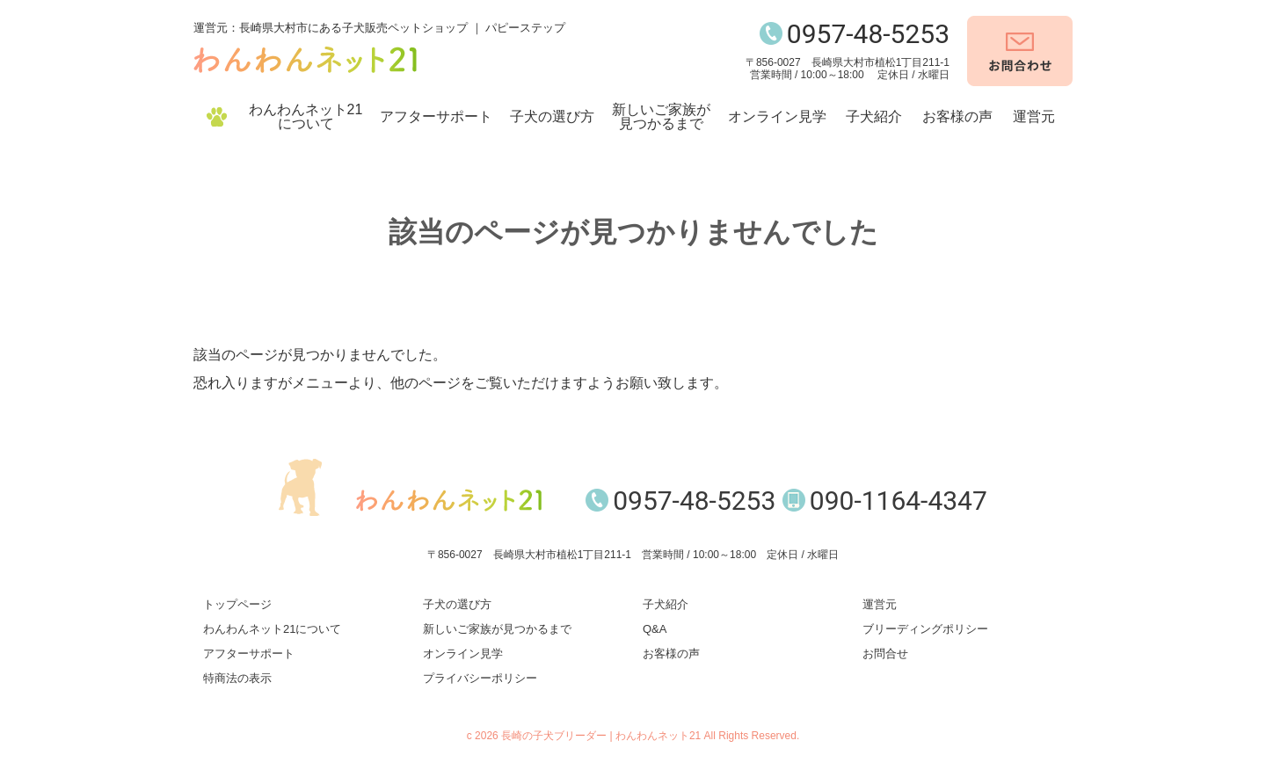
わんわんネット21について (306, 116)
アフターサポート (436, 116)
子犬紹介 (874, 116)
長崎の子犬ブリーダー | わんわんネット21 (601, 736)
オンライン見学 (777, 116)
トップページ (237, 604)
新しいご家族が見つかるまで (661, 116)
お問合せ (885, 653)
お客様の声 (957, 116)
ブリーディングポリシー (925, 628)
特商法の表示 (237, 678)
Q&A (654, 628)
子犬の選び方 (552, 116)
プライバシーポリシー (480, 678)
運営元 (1034, 116)
